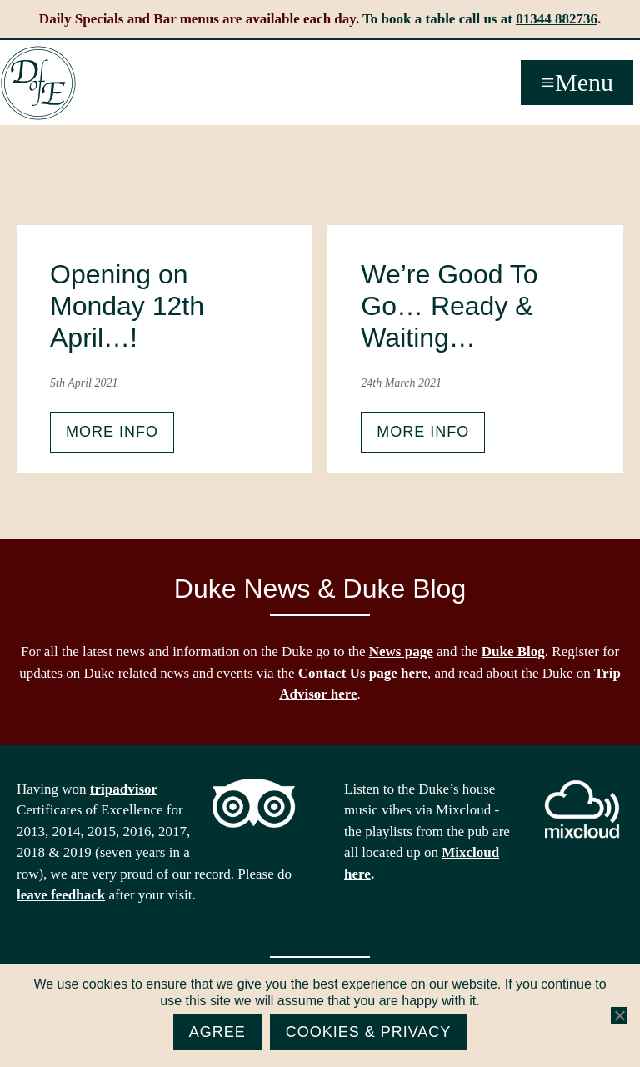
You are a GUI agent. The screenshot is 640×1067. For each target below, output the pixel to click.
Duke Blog (513, 651)
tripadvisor (124, 789)
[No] (619, 1015)
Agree (217, 1032)
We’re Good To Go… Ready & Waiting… (449, 306)
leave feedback (61, 895)
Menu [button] (584, 82)
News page (401, 651)
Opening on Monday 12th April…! (127, 306)
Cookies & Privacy (369, 1032)
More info (112, 431)
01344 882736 (557, 19)
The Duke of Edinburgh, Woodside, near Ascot (38, 83)
